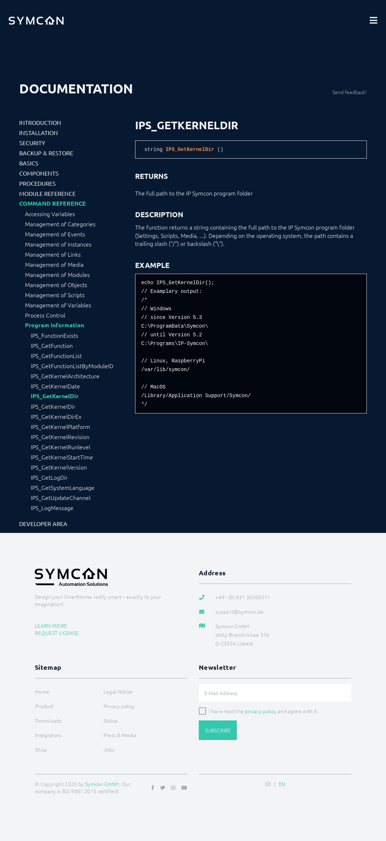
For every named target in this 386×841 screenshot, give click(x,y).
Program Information (54, 325)
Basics (28, 163)
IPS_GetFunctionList (56, 355)
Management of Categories (60, 223)
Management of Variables (58, 304)
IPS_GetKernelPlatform (60, 426)
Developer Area (43, 523)
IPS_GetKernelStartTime (62, 457)
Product (44, 706)
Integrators (48, 735)
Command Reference (52, 203)
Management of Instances (58, 244)
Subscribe (218, 730)
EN (282, 783)
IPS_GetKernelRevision (60, 436)
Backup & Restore (46, 152)
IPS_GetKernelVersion (59, 467)
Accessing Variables (50, 213)
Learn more (51, 625)
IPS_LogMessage (52, 507)
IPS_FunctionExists (54, 335)
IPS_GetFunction (52, 345)
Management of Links (53, 254)
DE (268, 783)
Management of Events (55, 233)
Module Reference (47, 193)
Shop (41, 749)
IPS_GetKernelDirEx (56, 416)
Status (111, 720)
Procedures (37, 183)
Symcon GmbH (102, 783)
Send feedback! (349, 92)
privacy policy (261, 711)
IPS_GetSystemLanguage (63, 487)
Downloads (48, 720)
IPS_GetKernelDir (55, 396)
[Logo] (36, 20)
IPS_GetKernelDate (55, 386)
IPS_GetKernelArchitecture (65, 375)
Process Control (45, 315)
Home (42, 691)
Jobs (109, 749)
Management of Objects (56, 284)
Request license (57, 632)
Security (32, 142)
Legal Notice (118, 691)
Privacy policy (119, 706)
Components (39, 173)
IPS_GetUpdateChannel (61, 497)
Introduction (40, 122)
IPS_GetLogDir (49, 477)
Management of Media (54, 264)
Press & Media (120, 735)
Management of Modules (57, 274)
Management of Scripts (55, 294)
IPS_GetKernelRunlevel (60, 446)
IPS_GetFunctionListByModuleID (72, 365)
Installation (38, 132)
